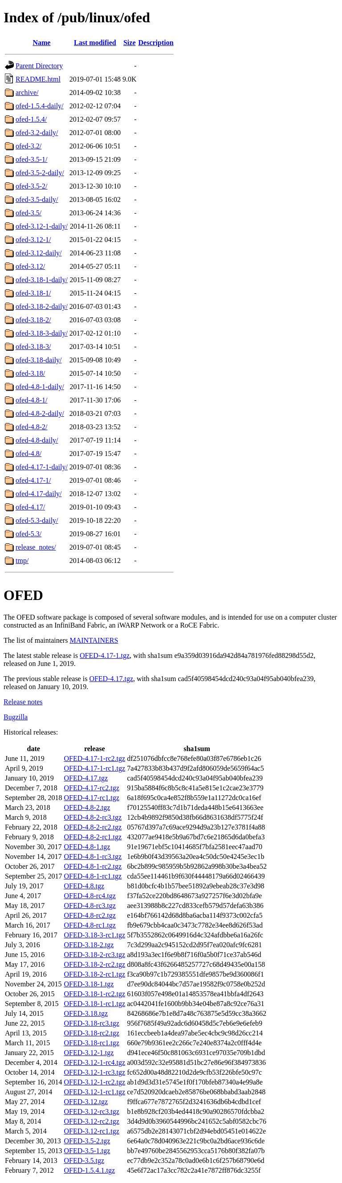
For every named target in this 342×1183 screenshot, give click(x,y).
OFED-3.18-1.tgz (89, 984)
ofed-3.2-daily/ (37, 132)
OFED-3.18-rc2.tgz (91, 1033)
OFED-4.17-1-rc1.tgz (94, 768)
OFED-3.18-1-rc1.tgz (94, 1003)
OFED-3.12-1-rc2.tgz (94, 1082)
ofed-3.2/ (28, 146)
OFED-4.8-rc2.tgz (89, 915)
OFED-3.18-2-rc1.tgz (94, 974)
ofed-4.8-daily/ (37, 440)
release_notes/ (36, 547)
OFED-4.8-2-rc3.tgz (93, 817)
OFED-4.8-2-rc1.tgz (93, 837)
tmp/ (22, 560)
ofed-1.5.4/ (31, 119)
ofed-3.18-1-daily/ (42, 279)
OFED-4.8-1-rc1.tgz (93, 876)
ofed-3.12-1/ (33, 239)
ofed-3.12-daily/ (39, 253)
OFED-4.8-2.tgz (87, 807)
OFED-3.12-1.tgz (89, 1052)
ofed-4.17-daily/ (39, 493)
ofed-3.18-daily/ (39, 360)
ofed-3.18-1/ (33, 293)
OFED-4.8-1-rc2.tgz (93, 866)
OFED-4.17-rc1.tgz (91, 797)
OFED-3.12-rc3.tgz (91, 1111)
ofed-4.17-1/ (33, 480)
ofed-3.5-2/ (32, 186)
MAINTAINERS (93, 640)
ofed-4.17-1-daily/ (42, 467)
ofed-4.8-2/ (32, 427)
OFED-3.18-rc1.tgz (91, 1043)
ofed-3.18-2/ (33, 320)
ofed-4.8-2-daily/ (40, 413)
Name (41, 42)
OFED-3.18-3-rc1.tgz (94, 935)
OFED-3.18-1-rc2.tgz (94, 994)
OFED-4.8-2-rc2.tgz (93, 827)
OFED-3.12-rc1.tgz (91, 1131)
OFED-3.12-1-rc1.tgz (94, 1092)
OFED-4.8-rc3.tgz (89, 905)
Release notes (23, 702)
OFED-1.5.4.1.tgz (89, 1170)
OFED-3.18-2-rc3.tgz (94, 954)
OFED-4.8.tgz (84, 886)
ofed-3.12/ (30, 266)
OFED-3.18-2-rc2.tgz (94, 964)
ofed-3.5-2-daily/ (40, 173)
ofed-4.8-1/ (32, 400)
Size (129, 42)
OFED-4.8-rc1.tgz (89, 925)
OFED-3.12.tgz (86, 1101)
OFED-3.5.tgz (84, 1160)
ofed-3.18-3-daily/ (42, 333)
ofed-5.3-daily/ (37, 520)
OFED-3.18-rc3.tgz (91, 1023)
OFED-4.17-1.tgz (105, 655)
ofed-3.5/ (28, 213)
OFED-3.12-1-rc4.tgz (94, 1062)
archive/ (27, 92)
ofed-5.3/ (28, 534)
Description (156, 42)
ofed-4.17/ (30, 507)
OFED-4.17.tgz (111, 678)
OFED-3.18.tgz (86, 1013)
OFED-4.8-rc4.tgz (89, 896)
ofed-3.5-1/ (32, 159)
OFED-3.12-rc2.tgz (91, 1121)
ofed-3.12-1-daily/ (42, 226)
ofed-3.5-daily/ (37, 199)
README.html (38, 79)
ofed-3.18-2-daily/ (42, 306)
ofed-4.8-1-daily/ (40, 386)
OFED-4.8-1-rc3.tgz (93, 856)
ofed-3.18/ (30, 373)
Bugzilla (16, 717)
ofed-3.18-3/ (33, 346)
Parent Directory (39, 66)
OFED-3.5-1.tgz (87, 1150)
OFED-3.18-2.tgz (89, 945)
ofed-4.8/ (28, 453)
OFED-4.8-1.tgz (87, 846)
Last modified (95, 42)
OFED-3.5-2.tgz (87, 1141)
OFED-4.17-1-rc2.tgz (94, 758)
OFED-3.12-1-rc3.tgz (94, 1072)
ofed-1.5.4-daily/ (40, 106)
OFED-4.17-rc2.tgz (91, 788)
